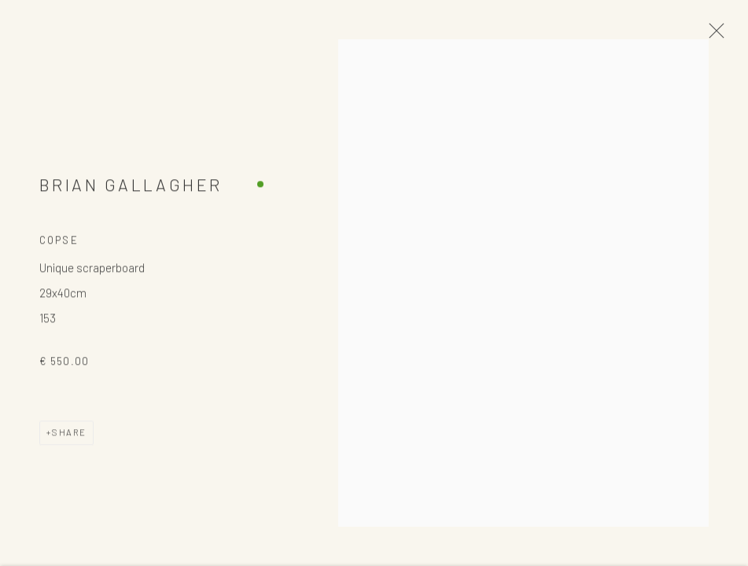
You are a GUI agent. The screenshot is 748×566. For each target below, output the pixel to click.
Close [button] (712, 35)
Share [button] (69, 438)
